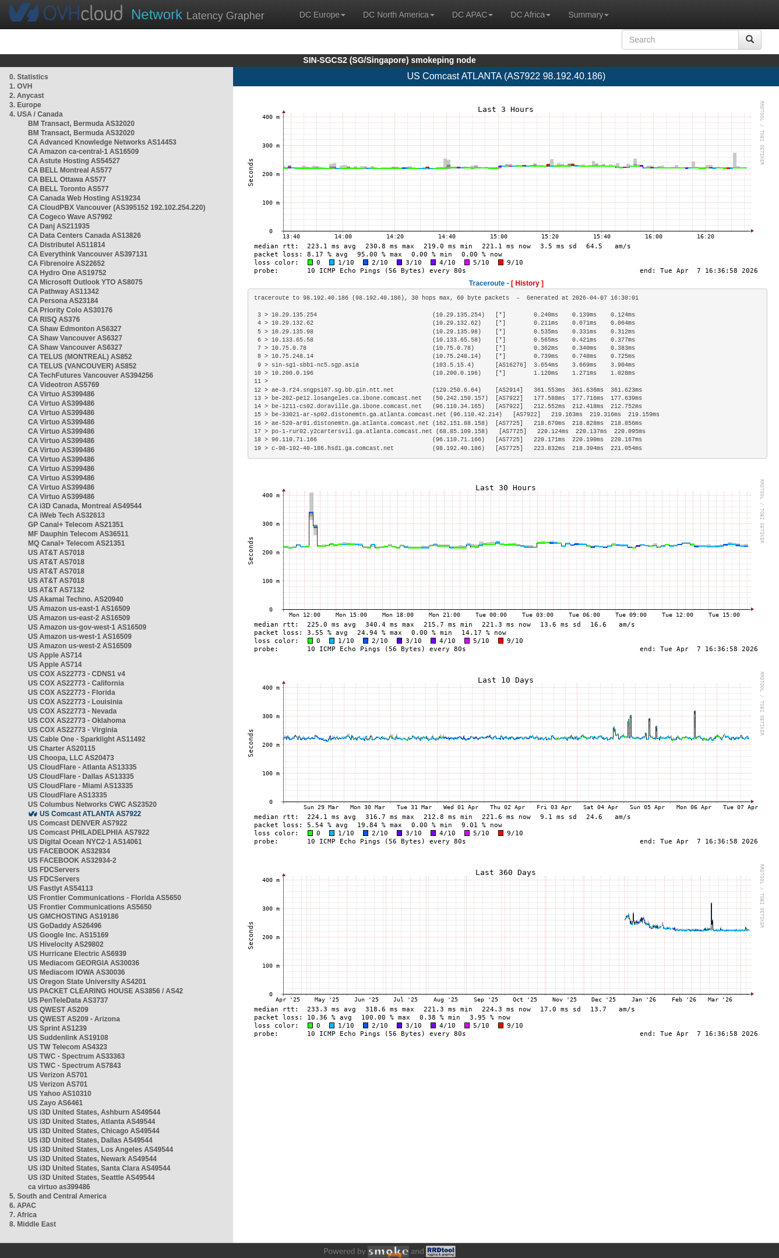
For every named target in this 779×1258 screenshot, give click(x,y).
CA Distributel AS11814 (66, 245)
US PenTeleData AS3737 (68, 1000)
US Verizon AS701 (57, 1075)
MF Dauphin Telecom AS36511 (78, 534)
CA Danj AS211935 (59, 226)
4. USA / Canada (36, 114)
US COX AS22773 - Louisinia (75, 702)
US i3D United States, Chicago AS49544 (94, 1131)
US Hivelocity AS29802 (66, 944)
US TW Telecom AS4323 (67, 1047)
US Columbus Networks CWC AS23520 (92, 804)
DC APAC (472, 14)
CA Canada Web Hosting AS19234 (84, 198)
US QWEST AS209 (58, 1010)
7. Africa (23, 1215)
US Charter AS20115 (62, 748)
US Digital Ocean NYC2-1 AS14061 (85, 842)
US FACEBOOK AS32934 (69, 851)
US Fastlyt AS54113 (60, 888)
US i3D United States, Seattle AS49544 (91, 1177)
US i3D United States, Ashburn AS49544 (94, 1112)
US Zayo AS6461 (55, 1103)
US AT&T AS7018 (56, 553)
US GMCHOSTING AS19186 (73, 916)
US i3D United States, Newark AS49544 (92, 1159)
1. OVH (20, 86)
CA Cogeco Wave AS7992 (70, 217)
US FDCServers (54, 870)
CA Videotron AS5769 (63, 385)
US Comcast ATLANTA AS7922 (90, 814)
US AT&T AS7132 (56, 590)
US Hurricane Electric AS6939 (77, 954)
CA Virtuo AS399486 (61, 394)
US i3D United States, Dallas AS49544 (90, 1140)
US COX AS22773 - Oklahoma (77, 720)
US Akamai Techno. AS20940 (76, 599)
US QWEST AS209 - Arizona (74, 1019)
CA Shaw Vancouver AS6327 (75, 338)
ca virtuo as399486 (59, 1187)
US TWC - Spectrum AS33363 (76, 1056)
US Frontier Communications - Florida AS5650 (104, 898)
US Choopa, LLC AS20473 (71, 758)
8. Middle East (32, 1224)
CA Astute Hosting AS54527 (74, 161)
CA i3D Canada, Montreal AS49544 (85, 506)
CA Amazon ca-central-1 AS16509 (83, 151)
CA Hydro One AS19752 (67, 273)
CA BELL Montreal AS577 (70, 170)
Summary (588, 14)
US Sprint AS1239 (57, 1028)
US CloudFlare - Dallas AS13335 (81, 776)
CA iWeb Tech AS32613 (66, 515)
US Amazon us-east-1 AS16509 (79, 609)
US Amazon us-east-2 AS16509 (79, 618)
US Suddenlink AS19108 (68, 1038)
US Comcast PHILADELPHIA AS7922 (89, 832)
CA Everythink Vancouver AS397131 (87, 254)
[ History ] (527, 283)
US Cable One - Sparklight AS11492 (87, 739)
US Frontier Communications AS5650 (89, 907)
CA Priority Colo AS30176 (70, 310)
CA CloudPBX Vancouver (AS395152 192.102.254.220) (116, 207)
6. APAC (22, 1205)
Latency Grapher (198, 14)
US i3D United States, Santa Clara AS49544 (99, 1168)
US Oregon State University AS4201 (87, 982)
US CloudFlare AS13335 (67, 795)
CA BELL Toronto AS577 (68, 189)
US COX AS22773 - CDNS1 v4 (76, 674)
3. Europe (25, 105)
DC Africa (530, 14)
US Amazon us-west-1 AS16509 (80, 636)
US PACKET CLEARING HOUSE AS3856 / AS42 (105, 991)
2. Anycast (26, 96)
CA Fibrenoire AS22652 (66, 263)
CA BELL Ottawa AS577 (67, 179)
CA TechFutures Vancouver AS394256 (90, 375)
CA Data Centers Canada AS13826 (84, 235)
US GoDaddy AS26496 (64, 926)
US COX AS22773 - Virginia (72, 730)
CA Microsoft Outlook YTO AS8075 (85, 282)
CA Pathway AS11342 (63, 291)
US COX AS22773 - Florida (71, 692)
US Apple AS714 (55, 655)
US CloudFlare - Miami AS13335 (80, 786)
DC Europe (322, 14)
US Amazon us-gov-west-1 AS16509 (87, 627)
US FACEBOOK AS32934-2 (72, 860)
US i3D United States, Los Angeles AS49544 (100, 1149)
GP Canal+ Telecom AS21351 (76, 525)
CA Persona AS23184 (63, 301)
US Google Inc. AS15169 (68, 935)
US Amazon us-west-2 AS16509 (80, 646)
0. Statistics (28, 77)
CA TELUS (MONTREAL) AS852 (80, 357)
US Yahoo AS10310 (59, 1094)
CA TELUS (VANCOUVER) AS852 (82, 366)
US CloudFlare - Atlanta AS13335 (82, 767)
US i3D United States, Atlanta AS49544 (92, 1122)
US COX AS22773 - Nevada (72, 711)
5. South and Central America (58, 1196)
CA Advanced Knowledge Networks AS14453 (102, 142)
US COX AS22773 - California (76, 683)
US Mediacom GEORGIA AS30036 (83, 963)
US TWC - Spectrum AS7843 (74, 1066)
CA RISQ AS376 (54, 319)
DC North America (399, 14)
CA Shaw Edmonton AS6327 (74, 329)
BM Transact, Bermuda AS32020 (81, 124)
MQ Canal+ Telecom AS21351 (76, 543)
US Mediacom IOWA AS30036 (76, 972)
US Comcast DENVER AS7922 (77, 823)
